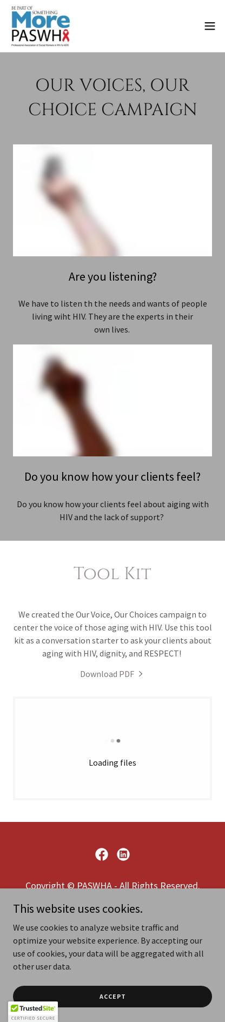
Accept (113, 996)
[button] (210, 26)
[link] (40, 26)
